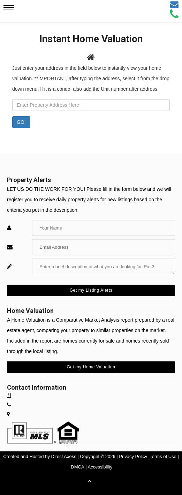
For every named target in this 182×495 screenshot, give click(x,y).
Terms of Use (163, 456)
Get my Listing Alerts (91, 290)
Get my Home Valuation (91, 367)
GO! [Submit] (21, 122)
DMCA (77, 467)
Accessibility (100, 467)
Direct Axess (63, 456)
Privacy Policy (133, 456)
